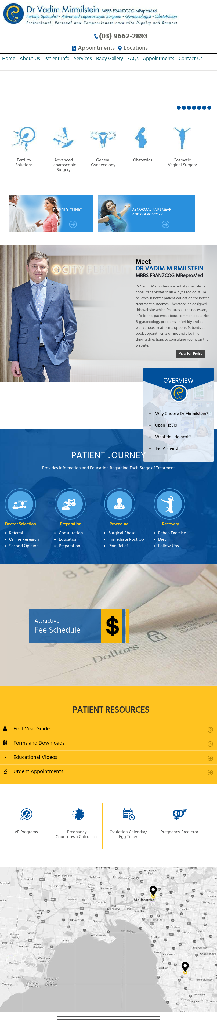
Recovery (170, 524)
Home (8, 60)
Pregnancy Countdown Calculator (77, 835)
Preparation (70, 524)
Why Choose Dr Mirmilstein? (181, 414)
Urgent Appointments (38, 772)
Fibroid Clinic (67, 218)
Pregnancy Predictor (179, 832)
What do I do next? (173, 437)
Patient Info (57, 60)
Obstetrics (143, 160)
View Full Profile (190, 353)
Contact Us (190, 60)
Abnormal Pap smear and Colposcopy (151, 218)
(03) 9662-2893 (124, 37)
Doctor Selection (20, 524)
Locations (137, 48)
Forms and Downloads (38, 743)
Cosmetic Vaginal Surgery (182, 163)
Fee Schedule (110, 627)
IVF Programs (25, 832)
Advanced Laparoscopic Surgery (64, 163)
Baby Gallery (109, 60)
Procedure (119, 524)
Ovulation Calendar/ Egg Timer (128, 835)
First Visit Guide (31, 729)
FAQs (133, 60)
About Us (30, 60)
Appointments (95, 48)
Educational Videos (35, 758)
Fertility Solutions (24, 163)
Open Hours (166, 426)
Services (83, 60)
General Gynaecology (103, 163)
